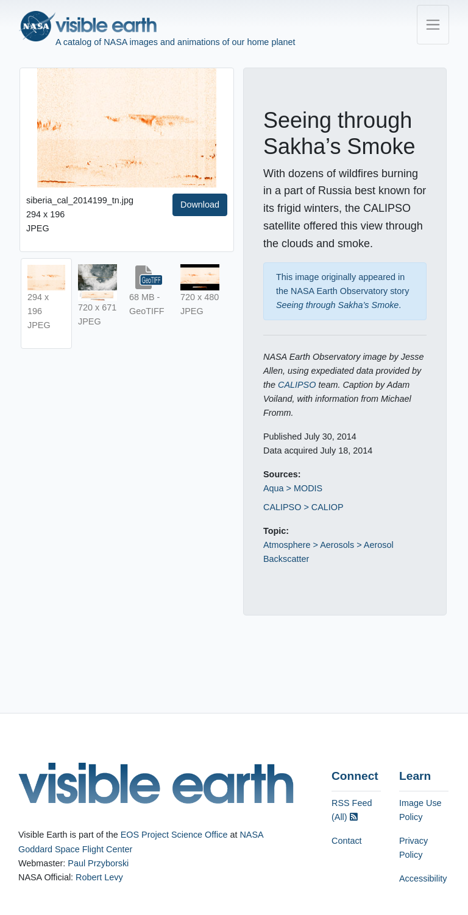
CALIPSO (297, 385)
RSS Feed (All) (352, 810)
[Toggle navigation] (433, 24)
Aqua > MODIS (292, 488)
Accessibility (423, 878)
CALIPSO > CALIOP (303, 507)
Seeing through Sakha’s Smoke (337, 305)
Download (199, 204)
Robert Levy (99, 877)
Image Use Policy (420, 810)
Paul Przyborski (98, 863)
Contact (347, 841)
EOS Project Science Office (174, 835)
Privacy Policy (413, 848)
